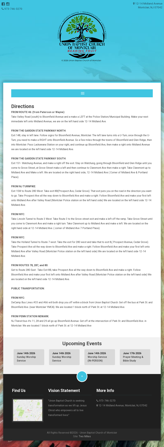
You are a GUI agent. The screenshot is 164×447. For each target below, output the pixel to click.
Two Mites (85, 436)
